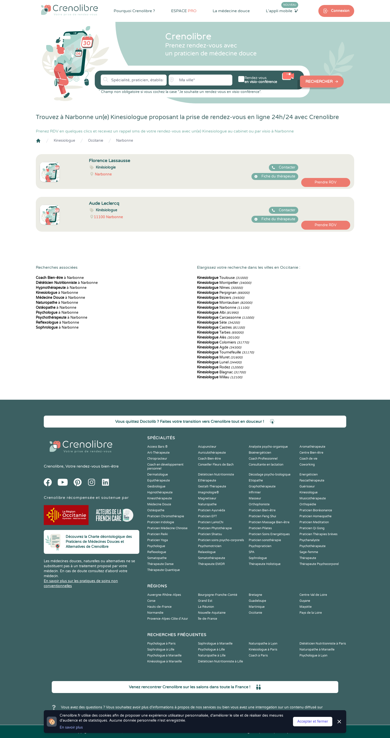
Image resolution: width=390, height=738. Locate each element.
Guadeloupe (257, 601)
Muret (220, 357)
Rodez (220, 367)
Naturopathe (207, 504)
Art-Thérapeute (158, 452)
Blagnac (221, 372)
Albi (218, 312)
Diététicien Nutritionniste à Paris (322, 643)
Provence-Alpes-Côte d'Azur (167, 618)
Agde (219, 347)
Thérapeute (307, 558)
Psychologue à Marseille (164, 655)
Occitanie (95, 140)
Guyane (304, 601)
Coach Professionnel (263, 458)
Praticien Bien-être (262, 510)
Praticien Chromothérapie (165, 516)
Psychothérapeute (312, 546)
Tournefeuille (225, 352)
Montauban (224, 303)
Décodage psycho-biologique (270, 474)
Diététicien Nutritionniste (216, 474)
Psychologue (156, 546)
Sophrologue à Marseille (215, 643)
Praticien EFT (207, 516)
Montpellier (224, 283)
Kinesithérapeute (159, 498)
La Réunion (206, 606)
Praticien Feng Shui (262, 516)
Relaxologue (207, 552)
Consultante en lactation (266, 464)
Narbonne (124, 140)
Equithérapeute (158, 480)
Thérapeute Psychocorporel (319, 564)
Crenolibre (53, 466)
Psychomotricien (209, 546)
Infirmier (255, 492)
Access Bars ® (157, 446)
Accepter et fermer (312, 721)
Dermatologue (157, 474)
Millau (219, 377)
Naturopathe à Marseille (317, 649)
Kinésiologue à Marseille (164, 661)
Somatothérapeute (211, 558)
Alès (218, 337)
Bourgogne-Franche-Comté (217, 595)
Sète (218, 322)
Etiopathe (256, 480)
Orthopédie (307, 504)
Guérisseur (307, 486)
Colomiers (223, 342)
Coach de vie (308, 458)
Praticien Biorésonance (315, 510)
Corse (151, 601)
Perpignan (223, 293)
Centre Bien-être (311, 452)
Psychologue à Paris (161, 643)
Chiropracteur (157, 458)
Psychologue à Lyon (313, 655)
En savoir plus (71, 727)
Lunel (219, 362)
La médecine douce (231, 10)
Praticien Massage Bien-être (269, 522)
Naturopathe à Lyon (263, 643)
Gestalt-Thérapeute (212, 486)
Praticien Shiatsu (210, 534)
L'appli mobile (282, 10)
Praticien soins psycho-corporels (221, 540)
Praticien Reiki (157, 534)
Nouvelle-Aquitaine (212, 612)
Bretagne (255, 595)
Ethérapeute (207, 480)
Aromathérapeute (312, 446)
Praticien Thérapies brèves (318, 534)
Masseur (255, 498)
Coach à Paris (258, 655)
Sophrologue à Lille (160, 649)
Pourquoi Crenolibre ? (134, 10)
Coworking (307, 464)
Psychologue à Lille (211, 649)
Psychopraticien (260, 546)
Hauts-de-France (159, 606)
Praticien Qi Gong (312, 528)
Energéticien (308, 474)
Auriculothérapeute (212, 452)
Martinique (257, 606)
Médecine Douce (159, 504)
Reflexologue (156, 552)
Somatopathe (157, 558)
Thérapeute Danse (160, 564)
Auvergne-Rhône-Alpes (164, 595)
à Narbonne (60, 278)
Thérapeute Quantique (163, 570)
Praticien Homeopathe (315, 516)
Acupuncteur (207, 446)
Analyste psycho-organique (268, 446)
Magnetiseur (207, 498)
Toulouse (222, 278)
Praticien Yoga (157, 540)
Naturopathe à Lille (212, 655)
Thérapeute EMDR (211, 564)
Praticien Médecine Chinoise (167, 528)
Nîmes (220, 288)
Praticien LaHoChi (210, 522)
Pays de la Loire (310, 612)
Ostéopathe (155, 510)
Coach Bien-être (209, 458)
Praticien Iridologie (160, 522)
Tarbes (220, 332)
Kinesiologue (64, 140)
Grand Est (205, 601)
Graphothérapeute (262, 486)
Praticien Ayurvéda (211, 510)
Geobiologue (156, 486)
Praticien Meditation (314, 522)
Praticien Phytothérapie (215, 528)
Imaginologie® (208, 492)
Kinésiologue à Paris (263, 649)
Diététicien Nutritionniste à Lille (220, 661)
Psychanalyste (309, 540)
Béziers (220, 298)
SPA (251, 552)
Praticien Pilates (260, 528)
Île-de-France (207, 618)
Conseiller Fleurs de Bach (216, 464)
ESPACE (183, 10)
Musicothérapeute (312, 498)
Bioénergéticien (260, 452)
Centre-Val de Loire (313, 595)
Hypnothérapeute (160, 492)
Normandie (155, 612)
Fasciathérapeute (311, 480)
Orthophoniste (259, 504)
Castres (221, 327)
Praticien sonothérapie (265, 540)
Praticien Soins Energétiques (269, 534)
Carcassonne (225, 317)
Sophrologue (258, 558)
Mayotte (305, 606)
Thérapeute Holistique (265, 564)
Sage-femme (308, 552)
